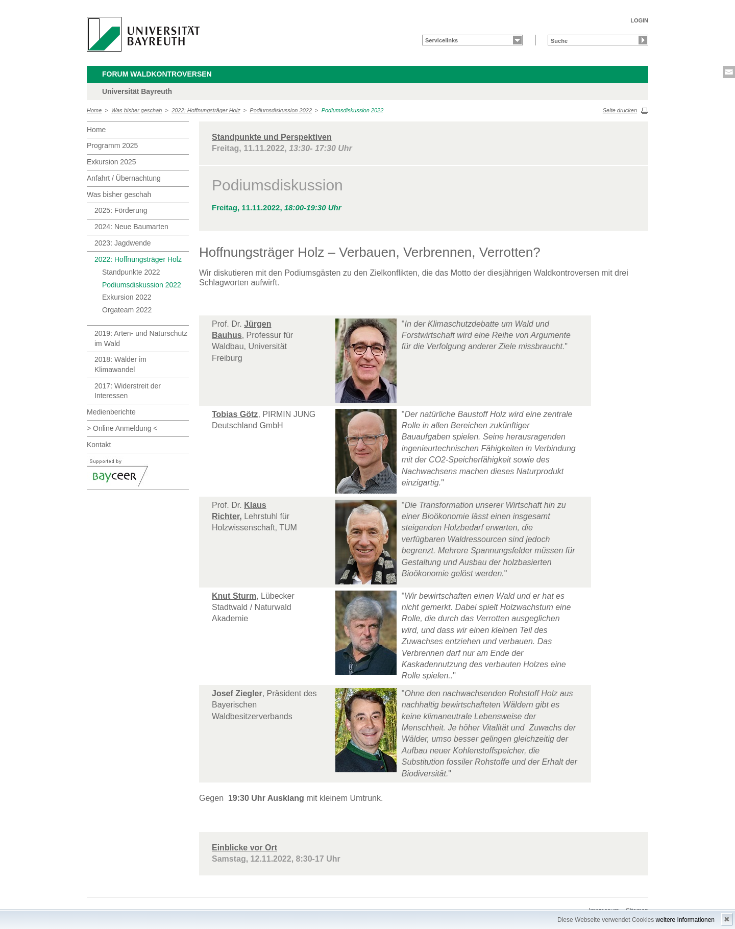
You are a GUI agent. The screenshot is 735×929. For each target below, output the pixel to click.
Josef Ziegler (237, 693)
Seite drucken (620, 110)
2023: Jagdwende (122, 243)
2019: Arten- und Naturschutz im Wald (140, 338)
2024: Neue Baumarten (131, 227)
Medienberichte (111, 412)
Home (94, 110)
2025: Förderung (121, 210)
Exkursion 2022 (127, 297)
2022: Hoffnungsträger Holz (206, 110)
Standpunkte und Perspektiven (272, 137)
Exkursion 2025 (111, 162)
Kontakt (99, 445)
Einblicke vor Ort (244, 847)
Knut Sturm (234, 596)
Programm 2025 (112, 145)
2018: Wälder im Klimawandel (120, 364)
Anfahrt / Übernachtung (124, 178)
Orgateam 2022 (127, 310)
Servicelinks (441, 40)
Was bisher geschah (136, 110)
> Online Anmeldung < (122, 428)
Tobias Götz (235, 414)
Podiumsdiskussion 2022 (281, 110)
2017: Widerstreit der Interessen (127, 391)
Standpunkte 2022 (131, 272)
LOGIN (639, 20)
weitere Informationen (685, 919)
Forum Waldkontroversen (157, 74)
